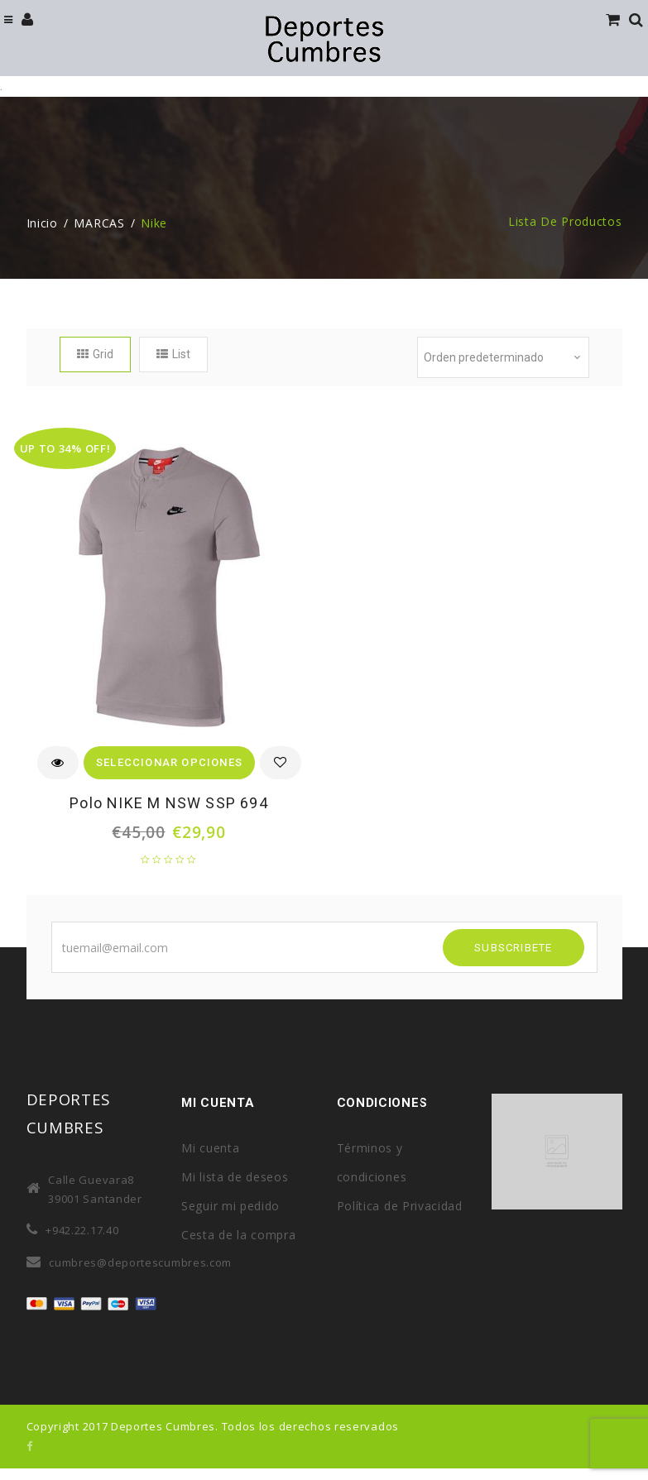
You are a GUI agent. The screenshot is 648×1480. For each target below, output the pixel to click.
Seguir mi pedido (230, 1206)
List (173, 354)
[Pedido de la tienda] (503, 357)
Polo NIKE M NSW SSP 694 (169, 803)
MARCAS (99, 224)
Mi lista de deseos (235, 1177)
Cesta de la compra (238, 1235)
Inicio (42, 224)
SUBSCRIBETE (513, 947)
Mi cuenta (210, 1148)
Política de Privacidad (400, 1206)
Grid (95, 354)
